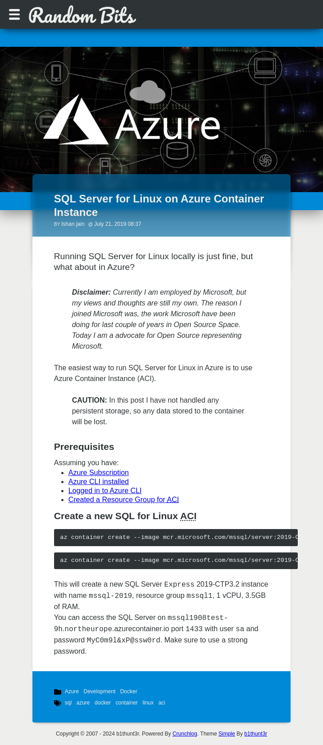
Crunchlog (185, 734)
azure (83, 703)
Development (100, 691)
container (126, 703)
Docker (128, 691)
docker (103, 703)
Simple (226, 734)
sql (68, 703)
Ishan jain (72, 224)
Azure (72, 691)
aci (161, 703)
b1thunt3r (255, 734)
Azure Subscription (98, 472)
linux (148, 703)
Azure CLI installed (98, 481)
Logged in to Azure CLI (105, 490)
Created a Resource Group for (123, 499)
